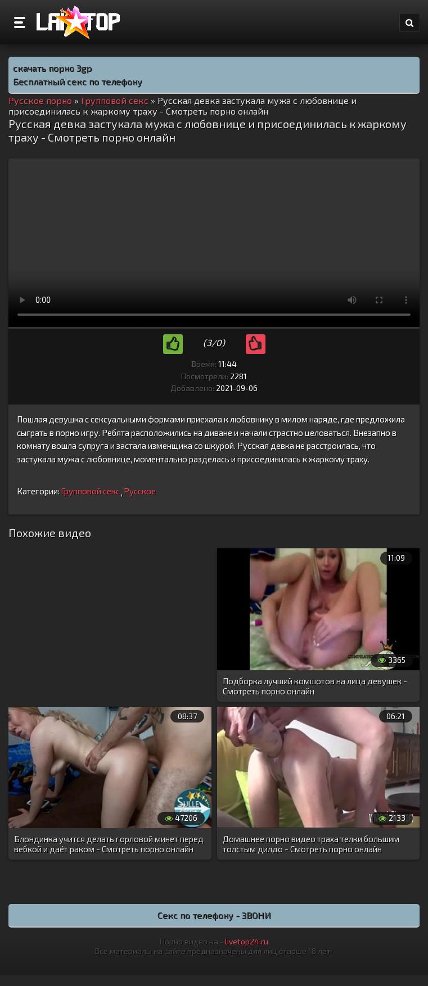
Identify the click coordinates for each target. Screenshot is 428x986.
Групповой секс (90, 491)
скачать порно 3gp (52, 67)
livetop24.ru (246, 941)
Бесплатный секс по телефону (77, 81)
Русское (140, 491)
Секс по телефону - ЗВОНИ (214, 915)
